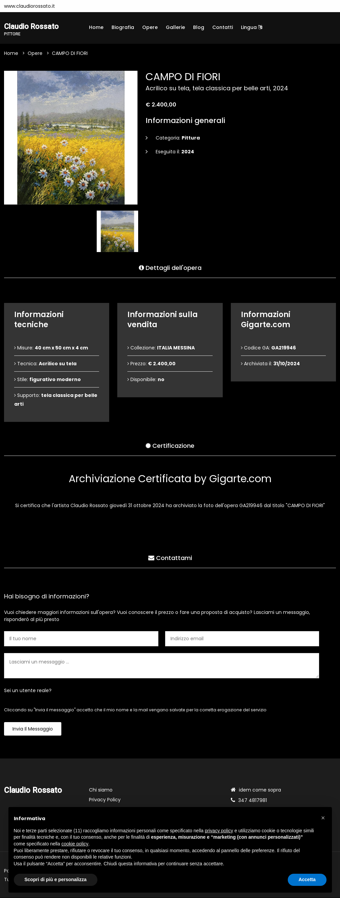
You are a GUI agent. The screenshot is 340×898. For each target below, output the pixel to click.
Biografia (123, 27)
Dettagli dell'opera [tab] (170, 267)
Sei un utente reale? (28, 691)
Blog (198, 27)
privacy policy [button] (219, 830)
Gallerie (175, 27)
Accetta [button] (307, 879)
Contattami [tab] (170, 557)
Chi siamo (101, 790)
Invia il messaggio (32, 729)
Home (96, 27)
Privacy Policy (105, 800)
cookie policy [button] (74, 843)
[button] (323, 817)
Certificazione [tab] (170, 445)
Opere (150, 27)
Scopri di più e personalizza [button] (56, 879)
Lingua (251, 27)
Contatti (222, 27)
